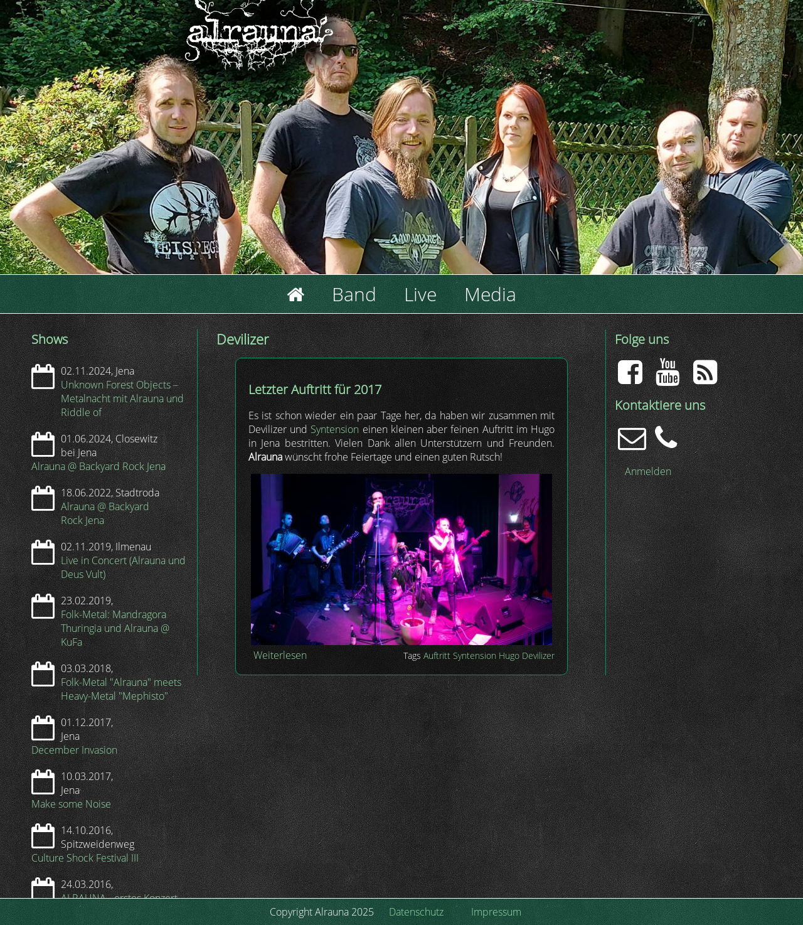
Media (490, 294)
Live (420, 294)
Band (354, 294)
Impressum (496, 912)
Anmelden (648, 471)
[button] (401, 641)
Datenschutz (416, 912)
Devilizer (538, 655)
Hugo (509, 655)
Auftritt (436, 655)
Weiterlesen (280, 655)
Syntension (335, 429)
